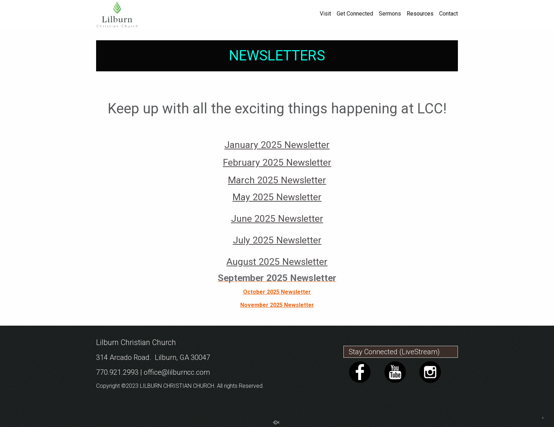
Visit (325, 14)
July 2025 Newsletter (277, 240)
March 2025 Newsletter (277, 180)
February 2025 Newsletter (277, 162)
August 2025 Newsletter (277, 261)
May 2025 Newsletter (277, 197)
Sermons (390, 14)
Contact (448, 14)
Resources (420, 14)
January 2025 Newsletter (277, 144)
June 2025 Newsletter (277, 218)
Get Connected (355, 14)
